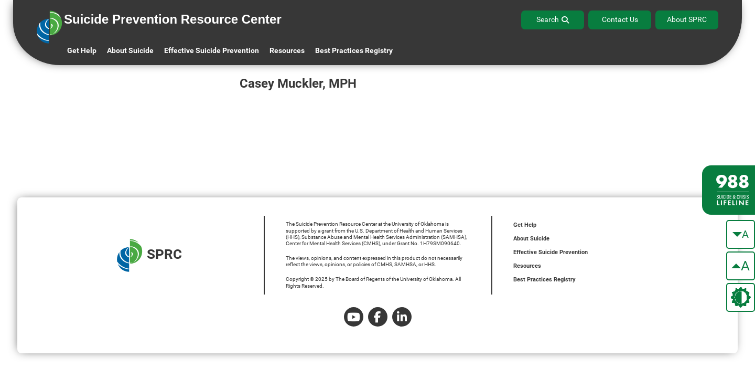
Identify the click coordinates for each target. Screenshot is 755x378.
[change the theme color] (740, 297)
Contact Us (620, 19)
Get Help (81, 50)
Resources (527, 265)
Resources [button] (287, 50)
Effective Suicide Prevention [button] (211, 50)
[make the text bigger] (740, 265)
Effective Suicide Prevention (550, 252)
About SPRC (687, 19)
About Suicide (130, 50)
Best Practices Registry (354, 50)
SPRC (149, 255)
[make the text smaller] (740, 234)
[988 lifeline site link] (728, 190)
